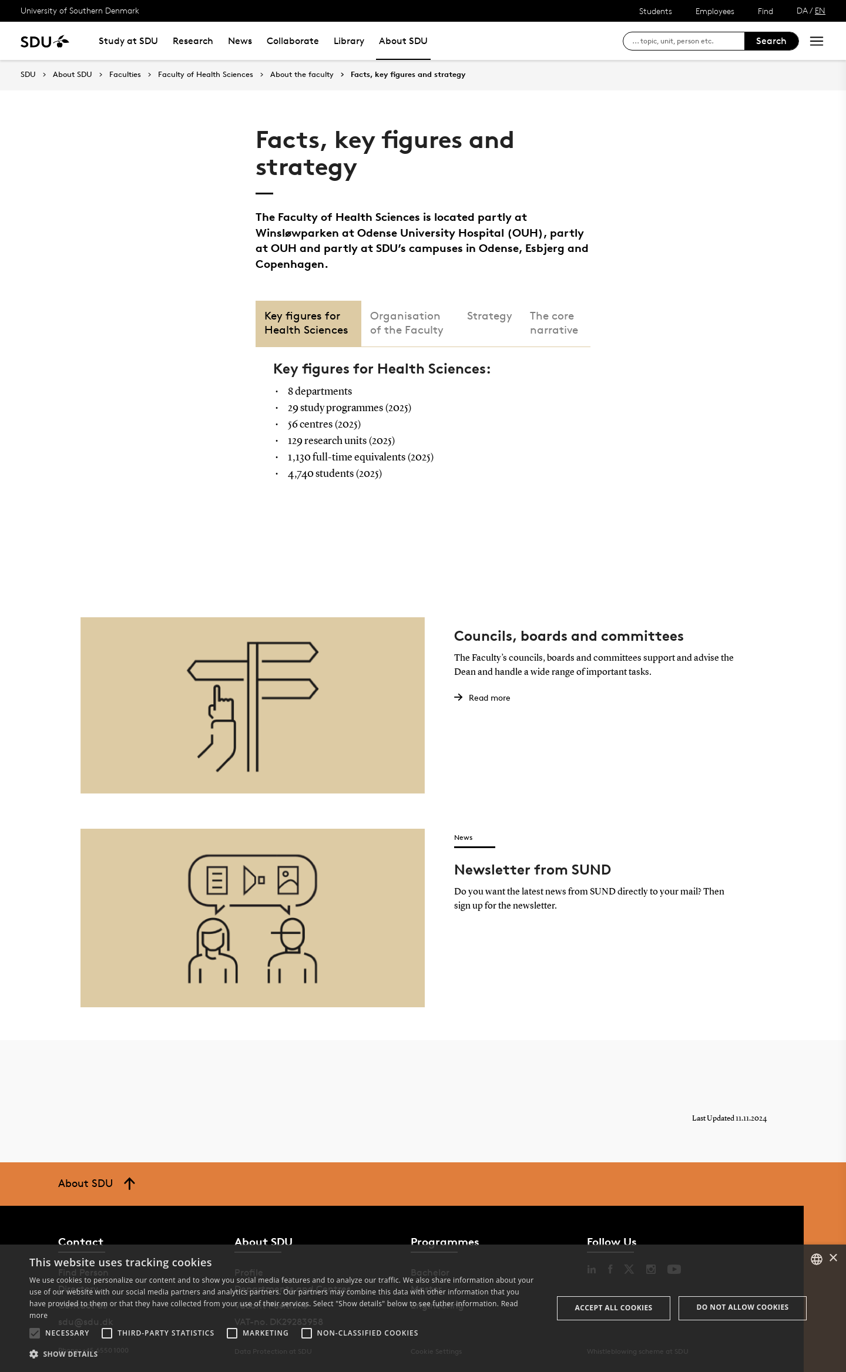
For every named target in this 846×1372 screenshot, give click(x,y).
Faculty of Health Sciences (205, 74)
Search (771, 40)
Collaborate (293, 40)
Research (193, 40)
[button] (34, 1333)
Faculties (125, 74)
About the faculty (302, 74)
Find (765, 11)
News (240, 40)
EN (820, 10)
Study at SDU (128, 40)
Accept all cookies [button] (614, 1308)
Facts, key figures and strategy (408, 74)
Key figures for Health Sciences (306, 323)
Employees (715, 11)
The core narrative (554, 323)
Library (349, 40)
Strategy (489, 315)
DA (802, 10)
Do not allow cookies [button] (743, 1307)
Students (655, 11)
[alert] (423, 1308)
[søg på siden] (688, 41)
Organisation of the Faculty (407, 323)
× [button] (832, 1258)
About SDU (403, 40)
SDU (28, 74)
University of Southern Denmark (80, 10)
